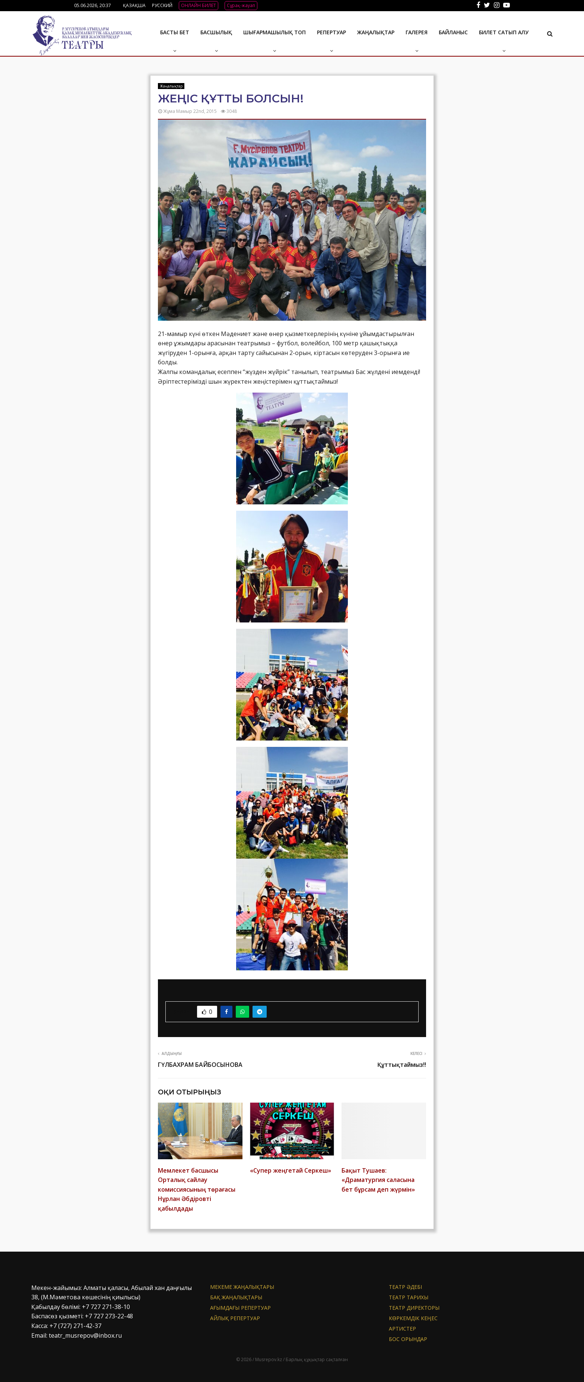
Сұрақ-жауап (241, 5)
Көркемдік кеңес (413, 1318)
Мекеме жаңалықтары (242, 1287)
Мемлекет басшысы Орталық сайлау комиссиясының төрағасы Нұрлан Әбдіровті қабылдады (196, 1189)
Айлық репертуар (235, 1318)
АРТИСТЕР (402, 1328)
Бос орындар (408, 1339)
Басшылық (216, 32)
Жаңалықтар (375, 32)
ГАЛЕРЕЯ (417, 32)
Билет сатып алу (504, 32)
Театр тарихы (408, 1297)
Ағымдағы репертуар (240, 1307)
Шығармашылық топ (274, 32)
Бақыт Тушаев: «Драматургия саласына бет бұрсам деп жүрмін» (378, 1180)
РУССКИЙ (162, 5)
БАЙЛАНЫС (453, 32)
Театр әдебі (405, 1287)
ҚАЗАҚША (134, 5)
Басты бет (174, 32)
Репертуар (331, 32)
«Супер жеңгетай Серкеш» (290, 1170)
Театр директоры (414, 1307)
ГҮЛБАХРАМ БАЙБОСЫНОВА (200, 1065)
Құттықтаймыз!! (401, 1065)
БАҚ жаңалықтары (236, 1297)
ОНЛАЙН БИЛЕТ (198, 5)
